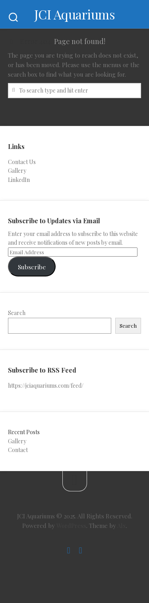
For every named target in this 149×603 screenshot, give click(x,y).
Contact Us (22, 162)
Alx (121, 526)
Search (16, 313)
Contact (18, 450)
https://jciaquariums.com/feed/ (45, 385)
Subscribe (32, 267)
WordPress (71, 526)
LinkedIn (19, 180)
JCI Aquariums (74, 14)
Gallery (17, 170)
